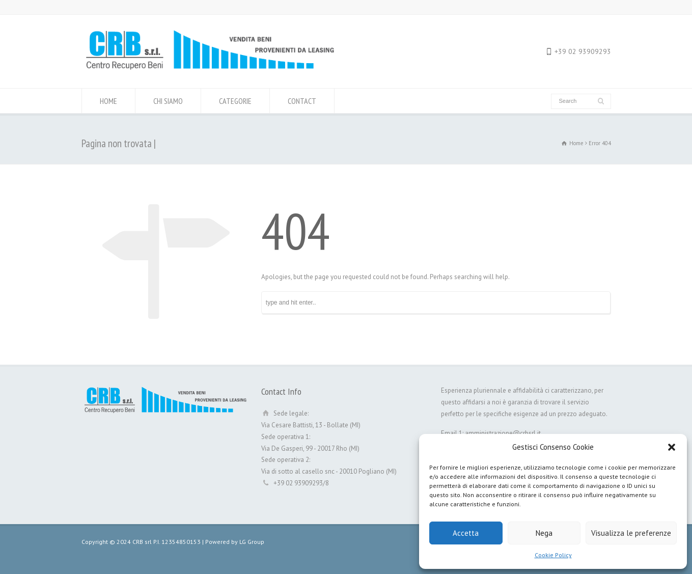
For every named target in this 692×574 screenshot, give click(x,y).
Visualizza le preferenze (631, 533)
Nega (544, 533)
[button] (672, 447)
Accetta (466, 533)
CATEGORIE (235, 101)
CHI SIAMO (168, 101)
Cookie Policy (553, 555)
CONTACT (302, 101)
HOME (108, 101)
